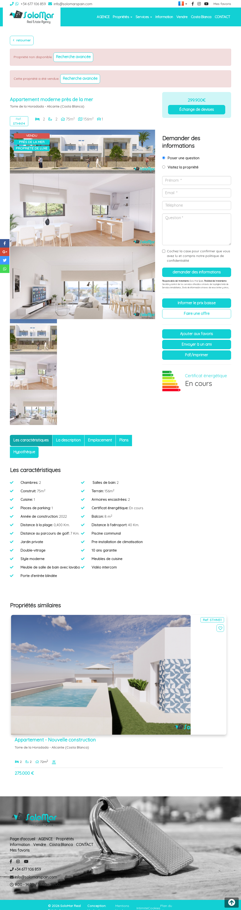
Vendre (182, 17)
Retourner (22, 40)
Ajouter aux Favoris (196, 333)
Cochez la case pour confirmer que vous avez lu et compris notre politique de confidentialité (198, 256)
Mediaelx (94, 904)
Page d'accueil (22, 832)
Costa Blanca (201, 17)
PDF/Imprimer (196, 355)
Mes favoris (222, 4)
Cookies (154, 901)
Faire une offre (196, 313)
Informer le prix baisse (197, 303)
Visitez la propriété (183, 167)
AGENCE (103, 17)
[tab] (31, 440)
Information (164, 17)
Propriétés (65, 832)
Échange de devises (196, 109)
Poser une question (183, 158)
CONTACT (222, 17)
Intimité (142, 901)
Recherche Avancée (73, 56)
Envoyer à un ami (197, 344)
